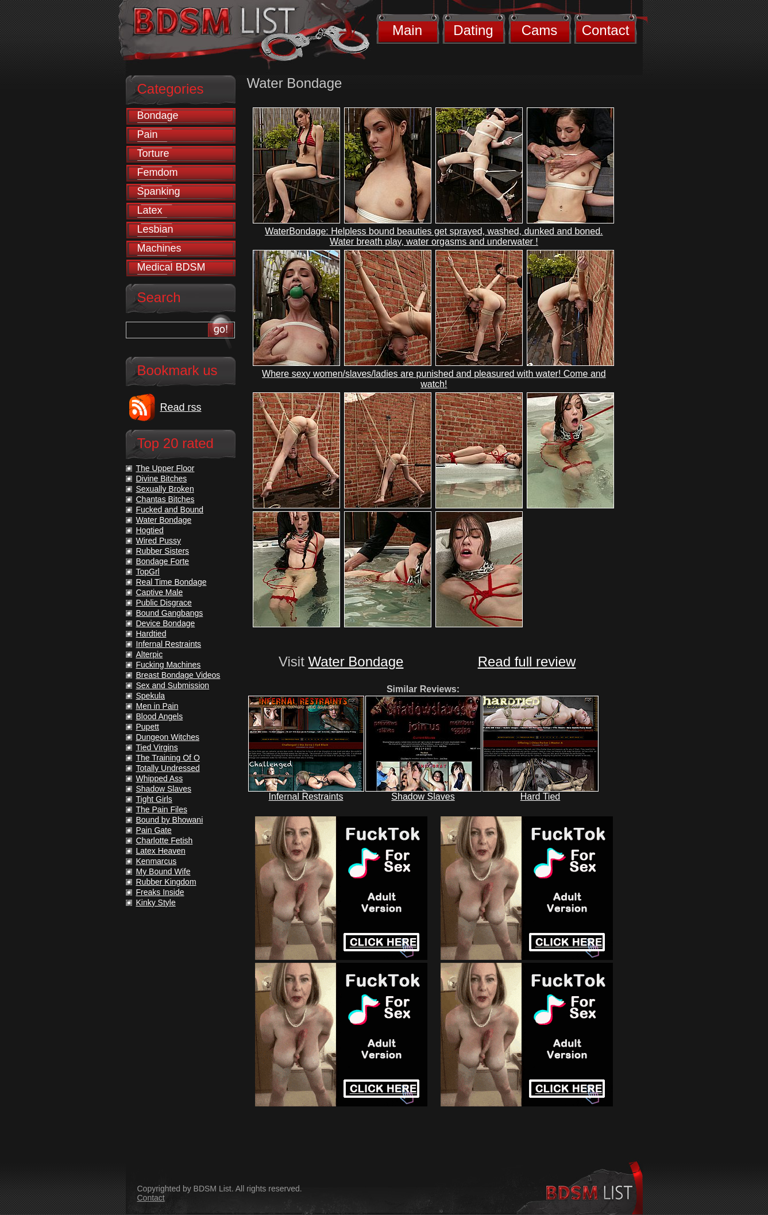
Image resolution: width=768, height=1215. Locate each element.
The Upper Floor (165, 468)
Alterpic (149, 654)
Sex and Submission (173, 685)
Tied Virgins (157, 747)
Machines (159, 248)
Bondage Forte (163, 561)
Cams (540, 30)
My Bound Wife (163, 871)
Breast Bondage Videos (178, 675)
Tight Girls (154, 799)
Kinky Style (156, 902)
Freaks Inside (160, 892)
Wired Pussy (159, 540)
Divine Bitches (161, 478)
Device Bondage (165, 623)
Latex (150, 210)
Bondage (158, 115)
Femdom (157, 172)
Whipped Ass (159, 778)
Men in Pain (157, 706)
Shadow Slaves (422, 796)
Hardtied (151, 633)
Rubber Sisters (163, 551)
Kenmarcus (156, 861)
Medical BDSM (171, 267)
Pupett (147, 726)
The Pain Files (161, 809)
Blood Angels (159, 716)
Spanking (158, 191)
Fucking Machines (168, 664)
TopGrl (148, 571)
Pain (147, 134)
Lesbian (155, 229)
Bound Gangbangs (169, 613)
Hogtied (150, 530)
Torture (153, 153)
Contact (606, 30)
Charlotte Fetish (164, 840)
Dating (473, 30)
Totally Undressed (168, 768)
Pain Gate (154, 830)
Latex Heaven (161, 850)
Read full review (527, 661)
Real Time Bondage (171, 582)
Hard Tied (540, 796)
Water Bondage (356, 661)
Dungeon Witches (168, 737)
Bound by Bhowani (169, 819)
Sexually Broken (165, 488)
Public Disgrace (164, 602)
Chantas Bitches (165, 499)
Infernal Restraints (306, 796)
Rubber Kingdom (166, 881)
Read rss (181, 407)
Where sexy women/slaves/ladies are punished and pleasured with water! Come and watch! (434, 379)
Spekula (150, 695)
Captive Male (159, 592)
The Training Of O (168, 757)
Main (407, 30)
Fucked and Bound (170, 509)
